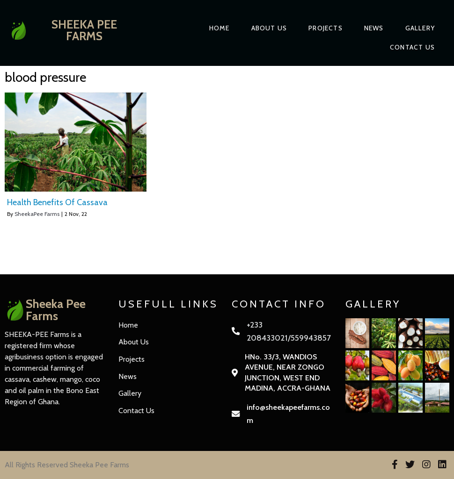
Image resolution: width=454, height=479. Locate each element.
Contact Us (412, 47)
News (374, 28)
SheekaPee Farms (37, 213)
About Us (269, 28)
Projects (325, 28)
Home (219, 28)
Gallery (420, 28)
